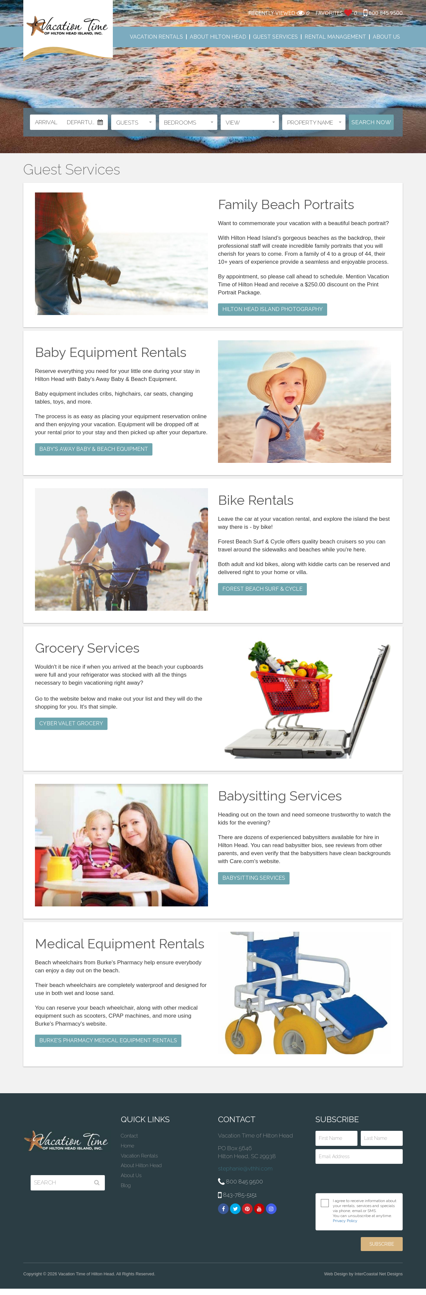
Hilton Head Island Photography (272, 309)
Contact (129, 1136)
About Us (386, 37)
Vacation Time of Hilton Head (68, 31)
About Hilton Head (218, 37)
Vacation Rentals (156, 37)
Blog (126, 1185)
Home (127, 1146)
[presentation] (359, 1178)
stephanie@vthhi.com (245, 1168)
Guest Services (275, 37)
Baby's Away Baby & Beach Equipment (93, 449)
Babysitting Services (253, 878)
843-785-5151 (237, 1195)
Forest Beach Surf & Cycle (262, 589)
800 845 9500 (383, 13)
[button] (133, 122)
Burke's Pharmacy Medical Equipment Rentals (108, 1040)
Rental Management (335, 37)
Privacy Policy (345, 1220)
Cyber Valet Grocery (71, 723)
